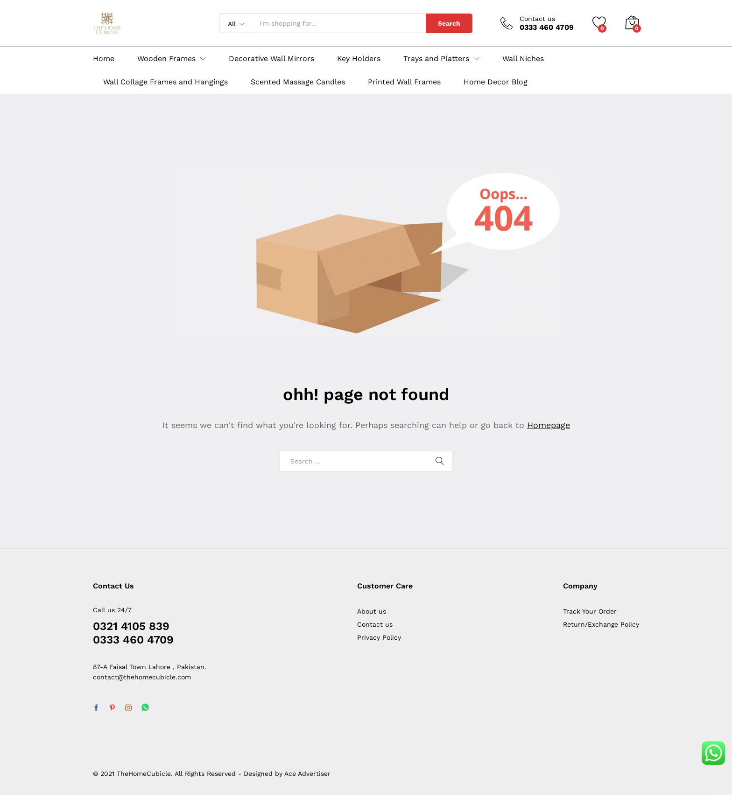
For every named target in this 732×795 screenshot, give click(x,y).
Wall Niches (523, 58)
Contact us (537, 18)
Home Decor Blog (496, 82)
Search (449, 23)
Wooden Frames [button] (166, 58)
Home (103, 58)
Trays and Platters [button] (436, 58)
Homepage (548, 425)
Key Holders (358, 58)
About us (371, 611)
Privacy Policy (379, 637)
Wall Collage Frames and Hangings (165, 82)
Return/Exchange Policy (601, 624)
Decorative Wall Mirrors (271, 58)
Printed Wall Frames (404, 82)
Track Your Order (590, 611)
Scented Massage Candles (298, 82)
